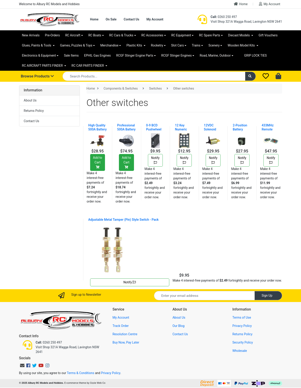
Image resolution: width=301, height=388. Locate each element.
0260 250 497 (224, 17)
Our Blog (178, 326)
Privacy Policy (242, 326)
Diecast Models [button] (239, 35)
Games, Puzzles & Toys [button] (76, 45)
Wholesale (239, 351)
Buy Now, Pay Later (125, 342)
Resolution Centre (124, 334)
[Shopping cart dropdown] (279, 76)
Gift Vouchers (268, 35)
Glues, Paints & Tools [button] (37, 45)
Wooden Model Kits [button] (241, 45)
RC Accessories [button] (152, 35)
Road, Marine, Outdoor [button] (215, 55)
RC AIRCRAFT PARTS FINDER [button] (43, 65)
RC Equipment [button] (181, 35)
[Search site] (250, 76)
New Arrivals (31, 35)
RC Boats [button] (94, 35)
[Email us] (22, 365)
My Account (269, 4)
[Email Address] (204, 295)
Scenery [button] (214, 45)
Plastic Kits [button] (134, 45)
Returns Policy (34, 110)
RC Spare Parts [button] (209, 35)
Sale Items (71, 55)
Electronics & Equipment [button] (39, 55)
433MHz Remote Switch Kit (269, 129)
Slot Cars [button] (177, 45)
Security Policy (242, 342)
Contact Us (131, 19)
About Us (30, 100)
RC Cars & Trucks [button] (121, 35)
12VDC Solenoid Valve (210, 129)
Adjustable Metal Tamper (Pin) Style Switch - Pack (123, 219)
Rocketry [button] (157, 45)
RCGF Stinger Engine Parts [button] (134, 55)
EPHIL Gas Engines (97, 55)
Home (241, 4)
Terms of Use (241, 317)
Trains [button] (196, 45)
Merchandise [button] (109, 45)
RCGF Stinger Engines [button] (176, 55)
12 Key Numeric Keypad (181, 129)
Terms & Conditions (80, 373)
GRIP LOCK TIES (255, 55)
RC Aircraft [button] (72, 35)
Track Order (120, 326)
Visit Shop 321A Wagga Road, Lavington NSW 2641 (246, 21)
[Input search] (153, 76)
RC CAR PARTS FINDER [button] (88, 65)
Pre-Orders (52, 35)
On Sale (111, 19)
